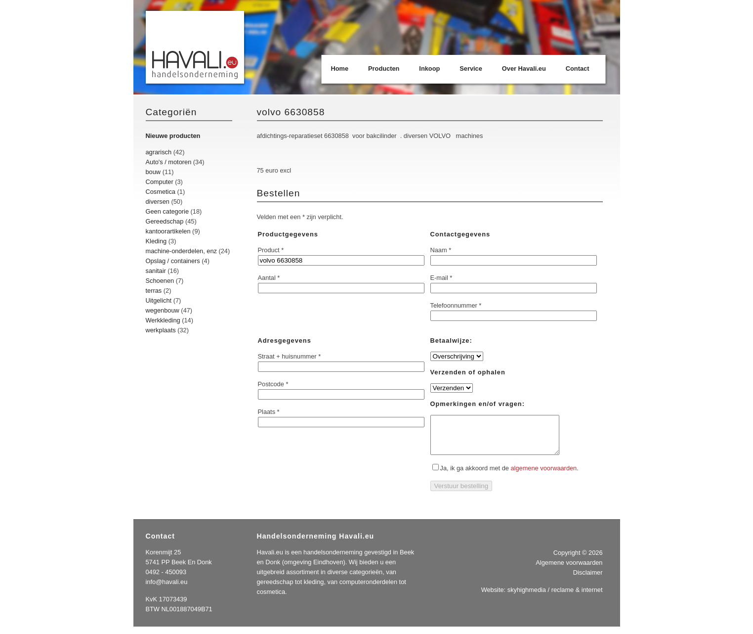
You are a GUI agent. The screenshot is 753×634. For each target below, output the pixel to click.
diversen (157, 201)
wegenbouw (162, 310)
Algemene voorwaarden (569, 570)
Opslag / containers (173, 261)
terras (154, 290)
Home (340, 68)
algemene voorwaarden (543, 475)
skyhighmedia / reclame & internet (555, 597)
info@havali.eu (167, 589)
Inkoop (429, 68)
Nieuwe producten (173, 135)
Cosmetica (160, 191)
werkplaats (161, 330)
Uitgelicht (159, 300)
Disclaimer (588, 580)
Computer (159, 181)
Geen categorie (167, 211)
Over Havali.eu (524, 68)
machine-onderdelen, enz (181, 251)
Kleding (156, 241)
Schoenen (160, 280)
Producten (383, 68)
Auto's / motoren (169, 162)
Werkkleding (163, 320)
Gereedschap (165, 221)
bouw (153, 172)
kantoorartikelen (168, 231)
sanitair (156, 270)
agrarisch (159, 152)
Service (471, 68)
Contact (577, 68)
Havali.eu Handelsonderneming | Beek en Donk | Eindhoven (195, 48)
